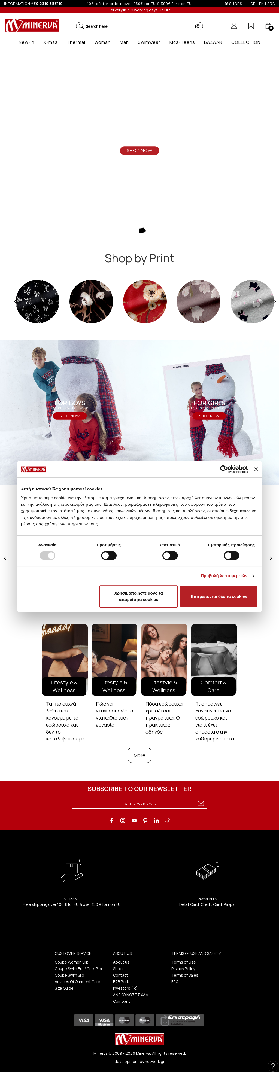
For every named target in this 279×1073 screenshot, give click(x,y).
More (139, 755)
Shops (119, 968)
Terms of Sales (184, 975)
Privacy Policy (183, 968)
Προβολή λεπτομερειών (224, 575)
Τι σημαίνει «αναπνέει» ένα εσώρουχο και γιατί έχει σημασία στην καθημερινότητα (214, 721)
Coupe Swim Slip (69, 975)
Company (121, 1001)
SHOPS (235, 3)
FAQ (174, 981)
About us (121, 962)
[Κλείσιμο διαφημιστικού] (256, 469)
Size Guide (64, 988)
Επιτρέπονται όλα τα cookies (219, 596)
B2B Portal (122, 981)
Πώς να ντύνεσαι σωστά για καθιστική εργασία (114, 714)
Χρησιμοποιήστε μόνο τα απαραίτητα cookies (138, 596)
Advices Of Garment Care (77, 981)
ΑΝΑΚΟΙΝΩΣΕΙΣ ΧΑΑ (130, 994)
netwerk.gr (155, 1061)
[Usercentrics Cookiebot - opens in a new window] (224, 469)
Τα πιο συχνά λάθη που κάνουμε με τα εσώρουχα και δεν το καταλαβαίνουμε (65, 721)
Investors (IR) (125, 988)
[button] (81, 26)
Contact (120, 975)
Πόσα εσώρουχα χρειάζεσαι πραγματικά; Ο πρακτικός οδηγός (164, 717)
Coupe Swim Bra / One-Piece (80, 968)
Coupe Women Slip (72, 962)
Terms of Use (183, 962)
